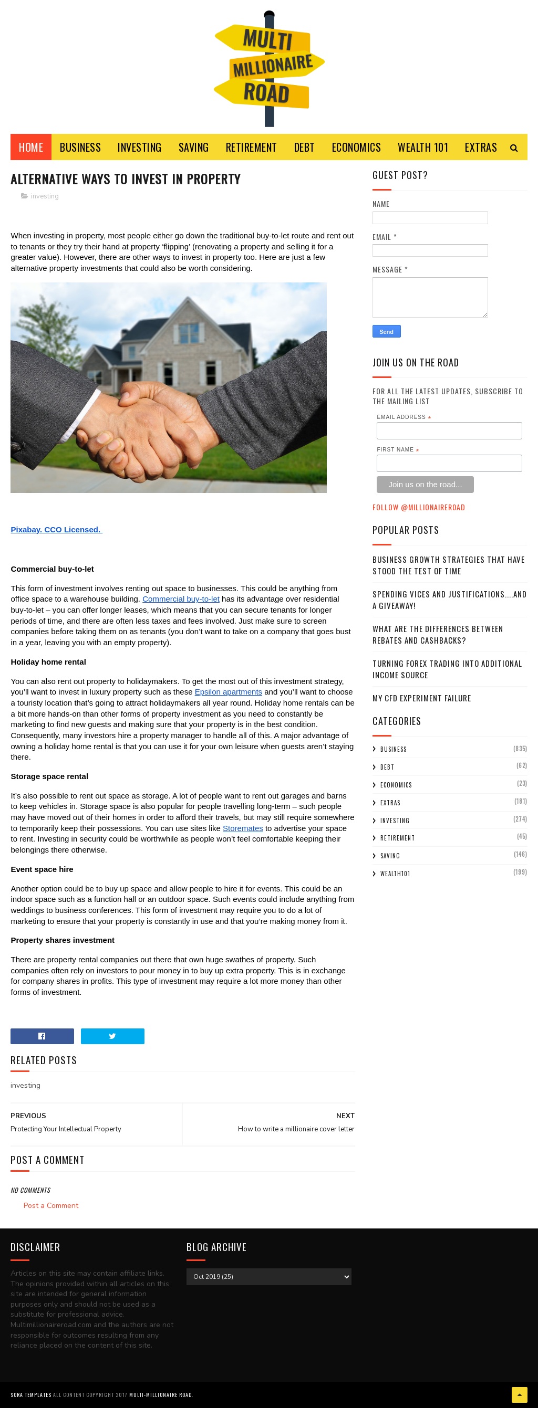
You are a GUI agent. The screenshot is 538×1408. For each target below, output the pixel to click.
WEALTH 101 (423, 147)
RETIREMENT (251, 147)
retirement (397, 838)
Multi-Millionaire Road (160, 1395)
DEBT (304, 147)
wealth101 (395, 873)
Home (31, 147)
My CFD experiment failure (422, 697)
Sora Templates (31, 1395)
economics (396, 785)
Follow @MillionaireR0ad (419, 506)
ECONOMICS (356, 147)
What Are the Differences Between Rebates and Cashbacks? (438, 634)
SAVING (194, 147)
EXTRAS (481, 147)
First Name (398, 450)
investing (45, 196)
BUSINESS (80, 147)
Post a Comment (51, 1206)
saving (390, 856)
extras (390, 802)
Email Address (404, 417)
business (393, 749)
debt (387, 767)
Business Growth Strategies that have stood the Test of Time (449, 565)
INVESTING (140, 147)
